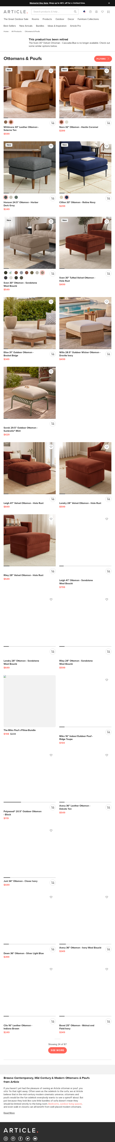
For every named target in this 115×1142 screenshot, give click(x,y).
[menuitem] (16, 19)
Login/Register (67, 1114)
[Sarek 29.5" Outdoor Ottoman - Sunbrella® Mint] (30, 393)
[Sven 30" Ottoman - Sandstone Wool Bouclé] (30, 243)
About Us (36, 1129)
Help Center (9, 1114)
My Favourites (67, 1119)
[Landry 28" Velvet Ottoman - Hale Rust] (30, 468)
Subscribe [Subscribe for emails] (13, 1097)
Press (34, 1139)
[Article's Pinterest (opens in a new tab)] (13, 1067)
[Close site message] (109, 3)
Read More (9, 1041)
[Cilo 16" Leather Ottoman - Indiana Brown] (30, 918)
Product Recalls (11, 1129)
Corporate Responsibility (10, 1135)
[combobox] (84, 12)
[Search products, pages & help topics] (74, 11)
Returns (7, 1124)
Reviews (36, 1134)
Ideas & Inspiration (41, 1114)
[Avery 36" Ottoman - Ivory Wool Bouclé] (85, 846)
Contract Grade (96, 1119)
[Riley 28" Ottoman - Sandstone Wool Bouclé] (30, 621)
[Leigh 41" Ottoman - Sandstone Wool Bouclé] (30, 540)
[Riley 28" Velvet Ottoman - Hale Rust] (85, 468)
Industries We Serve (98, 1124)
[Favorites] (102, 12)
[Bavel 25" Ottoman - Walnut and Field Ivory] (85, 918)
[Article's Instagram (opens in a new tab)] (6, 1067)
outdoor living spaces (71, 1031)
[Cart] (108, 12)
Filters (103, 59)
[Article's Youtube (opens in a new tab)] (35, 1067)
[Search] (52, 11)
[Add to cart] (53, 123)
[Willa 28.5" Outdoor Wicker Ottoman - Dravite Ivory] (85, 323)
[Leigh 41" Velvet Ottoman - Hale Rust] (85, 393)
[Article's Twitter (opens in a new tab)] (28, 1067)
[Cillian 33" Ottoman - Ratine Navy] (85, 167)
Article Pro (93, 1114)
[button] (90, 12)
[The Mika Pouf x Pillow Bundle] (85, 598)
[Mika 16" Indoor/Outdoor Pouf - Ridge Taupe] (30, 701)
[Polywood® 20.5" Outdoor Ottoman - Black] (85, 701)
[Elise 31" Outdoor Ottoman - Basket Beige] (30, 323)
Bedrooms (53, 1031)
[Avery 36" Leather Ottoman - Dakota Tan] (30, 776)
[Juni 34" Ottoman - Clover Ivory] (85, 776)
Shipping (8, 1119)
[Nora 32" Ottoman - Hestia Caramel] (85, 92)
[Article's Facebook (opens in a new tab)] (20, 1067)
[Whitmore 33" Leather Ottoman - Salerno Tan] (30, 92)
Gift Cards (36, 1119)
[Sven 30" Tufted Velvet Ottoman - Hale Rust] (85, 243)
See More (57, 978)
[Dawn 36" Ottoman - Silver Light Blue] (30, 846)
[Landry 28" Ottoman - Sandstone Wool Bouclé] (85, 540)
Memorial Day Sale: (39, 3)
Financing (36, 1124)
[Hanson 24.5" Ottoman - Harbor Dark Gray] (30, 167)
